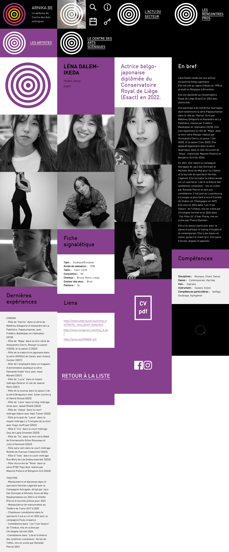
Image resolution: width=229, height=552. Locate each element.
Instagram (147, 365)
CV (143, 307)
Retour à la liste (86, 376)
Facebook (138, 365)
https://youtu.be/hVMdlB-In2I (80, 339)
